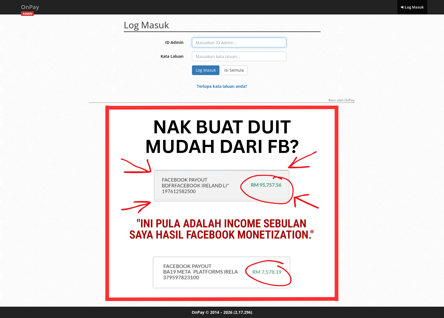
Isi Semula (234, 70)
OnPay (30, 8)
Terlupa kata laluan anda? (222, 86)
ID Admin (174, 42)
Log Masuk (412, 7)
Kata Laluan (172, 56)
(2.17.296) (243, 312)
